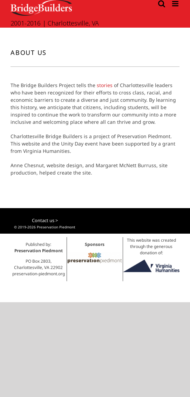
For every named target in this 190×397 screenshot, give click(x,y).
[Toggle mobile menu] (175, 3)
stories (105, 85)
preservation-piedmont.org (38, 274)
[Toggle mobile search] (161, 3)
